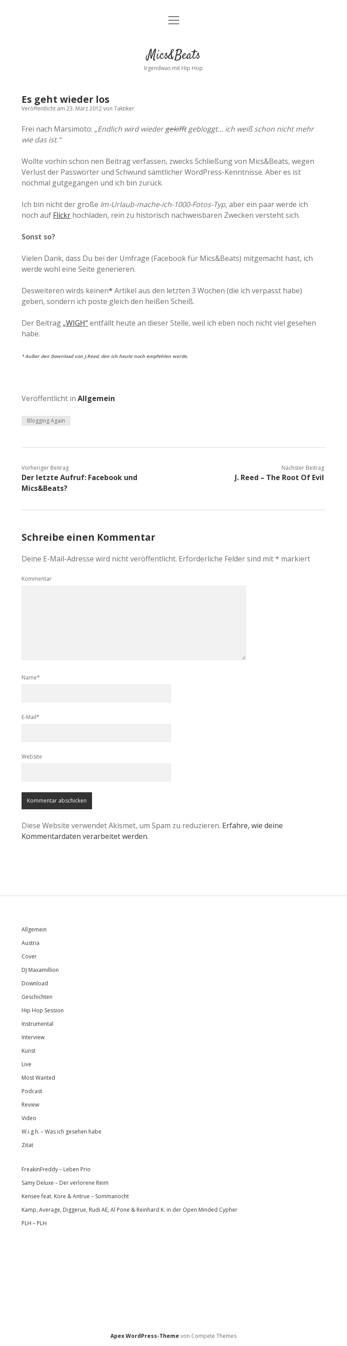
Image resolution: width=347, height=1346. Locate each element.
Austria (31, 943)
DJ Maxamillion (40, 970)
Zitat (27, 1145)
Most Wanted (38, 1077)
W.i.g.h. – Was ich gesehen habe (61, 1131)
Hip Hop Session (43, 1010)
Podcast (32, 1091)
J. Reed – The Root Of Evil (279, 477)
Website (32, 756)
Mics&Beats (174, 56)
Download (35, 983)
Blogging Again (46, 420)
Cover (29, 956)
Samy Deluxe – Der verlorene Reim (65, 1183)
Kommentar (37, 579)
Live (26, 1064)
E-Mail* (31, 717)
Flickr (61, 215)
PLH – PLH (34, 1223)
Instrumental (37, 1024)
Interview (33, 1037)
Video (29, 1118)
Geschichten (37, 997)
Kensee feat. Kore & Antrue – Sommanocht (75, 1196)
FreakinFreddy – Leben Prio (56, 1169)
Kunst (28, 1051)
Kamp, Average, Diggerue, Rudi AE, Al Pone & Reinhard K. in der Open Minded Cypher (129, 1210)
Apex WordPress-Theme (144, 1336)
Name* (31, 677)
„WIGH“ (75, 323)
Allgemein (96, 398)
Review (30, 1104)
